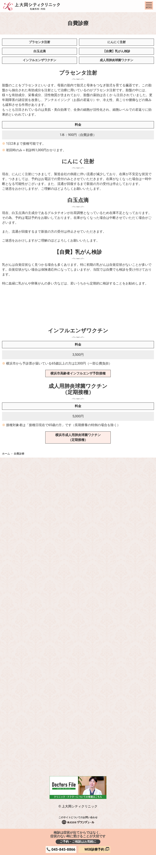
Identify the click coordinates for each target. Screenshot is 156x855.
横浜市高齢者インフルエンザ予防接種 (78, 373)
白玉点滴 (40, 51)
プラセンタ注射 (39, 42)
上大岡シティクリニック (80, 806)
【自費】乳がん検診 (116, 51)
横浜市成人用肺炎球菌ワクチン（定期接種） (78, 437)
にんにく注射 (116, 42)
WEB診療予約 (94, 849)
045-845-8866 (63, 849)
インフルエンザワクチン (39, 60)
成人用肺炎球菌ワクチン (116, 60)
